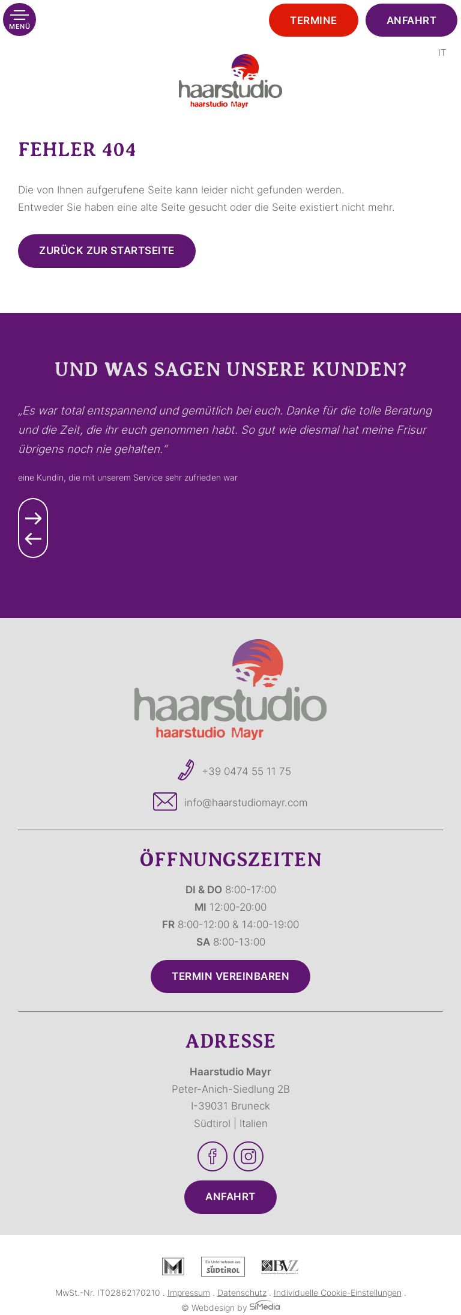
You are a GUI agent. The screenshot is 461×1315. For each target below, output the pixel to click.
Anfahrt (412, 20)
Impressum (188, 1293)
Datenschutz (242, 1293)
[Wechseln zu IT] (442, 52)
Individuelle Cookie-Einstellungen (338, 1293)
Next (33, 513)
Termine (313, 20)
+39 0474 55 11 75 (246, 771)
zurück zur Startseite (107, 250)
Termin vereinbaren (230, 976)
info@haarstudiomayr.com (246, 803)
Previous (33, 543)
